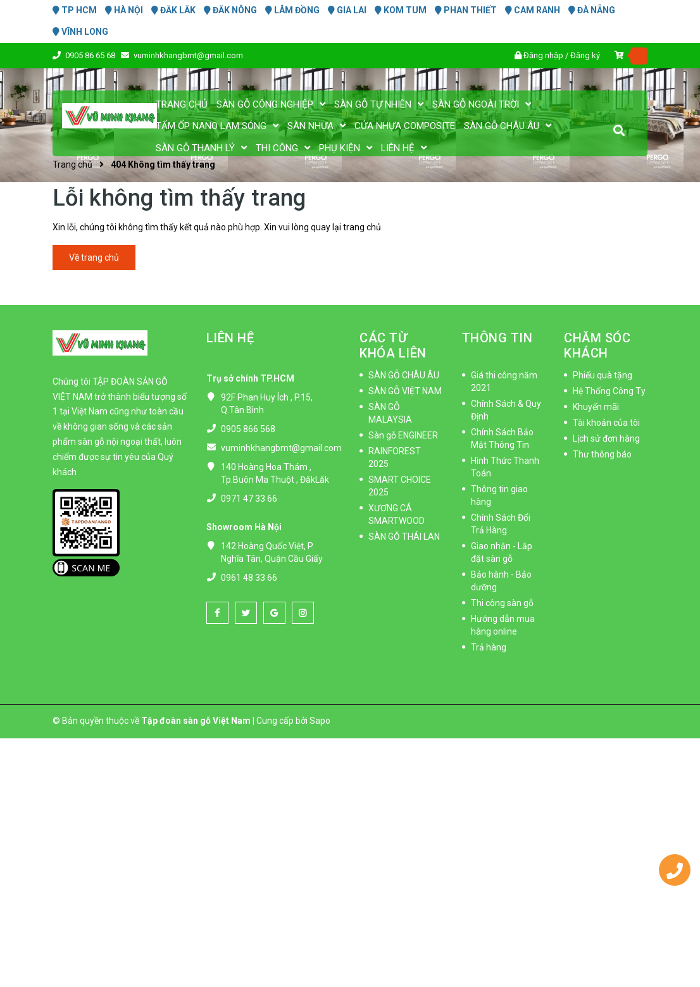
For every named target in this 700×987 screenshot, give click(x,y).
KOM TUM (401, 10)
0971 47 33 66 (249, 499)
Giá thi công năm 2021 (504, 381)
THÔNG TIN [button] (497, 337)
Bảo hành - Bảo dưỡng (501, 580)
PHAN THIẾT (466, 10)
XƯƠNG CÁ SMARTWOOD (396, 514)
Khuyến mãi (596, 407)
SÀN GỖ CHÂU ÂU (403, 375)
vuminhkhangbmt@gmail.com (281, 448)
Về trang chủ (94, 257)
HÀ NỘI (124, 10)
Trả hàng (488, 647)
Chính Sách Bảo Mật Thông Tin (502, 438)
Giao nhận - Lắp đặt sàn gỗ (501, 552)
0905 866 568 (248, 429)
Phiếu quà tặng (602, 375)
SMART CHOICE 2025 (399, 486)
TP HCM (75, 10)
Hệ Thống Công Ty (609, 391)
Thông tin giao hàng (499, 495)
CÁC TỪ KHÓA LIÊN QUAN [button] (393, 353)
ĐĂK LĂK (173, 10)
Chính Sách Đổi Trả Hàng (500, 523)
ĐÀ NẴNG (591, 10)
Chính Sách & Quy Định (506, 410)
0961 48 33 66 (249, 578)
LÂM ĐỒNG (292, 10)
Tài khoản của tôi (606, 423)
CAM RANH (532, 10)
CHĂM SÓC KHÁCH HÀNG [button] (597, 353)
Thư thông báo (602, 454)
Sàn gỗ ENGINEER (403, 435)
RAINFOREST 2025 (394, 457)
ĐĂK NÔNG (230, 10)
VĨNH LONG (80, 32)
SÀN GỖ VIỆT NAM (405, 391)
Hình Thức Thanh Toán (505, 467)
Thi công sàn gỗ (502, 603)
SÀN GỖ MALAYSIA (390, 413)
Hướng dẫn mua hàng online (503, 625)
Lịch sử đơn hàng (606, 438)
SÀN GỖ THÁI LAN (404, 536)
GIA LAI (347, 10)
